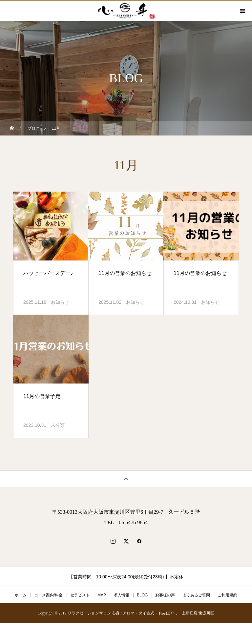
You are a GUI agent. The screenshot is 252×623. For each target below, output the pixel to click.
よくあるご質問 (196, 595)
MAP (101, 595)
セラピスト (80, 595)
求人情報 (121, 595)
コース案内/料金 (48, 595)
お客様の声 (165, 595)
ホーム (21, 595)
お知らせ (60, 302)
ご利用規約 (227, 595)
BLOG (142, 595)
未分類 (58, 425)
